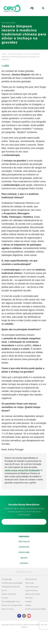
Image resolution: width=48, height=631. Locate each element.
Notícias (29, 598)
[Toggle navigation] (31, 8)
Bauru (24, 558)
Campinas (24, 547)
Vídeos (28, 605)
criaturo (24, 627)
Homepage (7, 579)
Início (4, 54)
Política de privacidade (12, 583)
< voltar (5, 65)
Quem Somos (31, 590)
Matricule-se (31, 579)
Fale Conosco (8, 609)
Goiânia (24, 563)
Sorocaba (24, 552)
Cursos (5, 598)
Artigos (28, 601)
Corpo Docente (9, 594)
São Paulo (24, 541)
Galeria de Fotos (32, 594)
